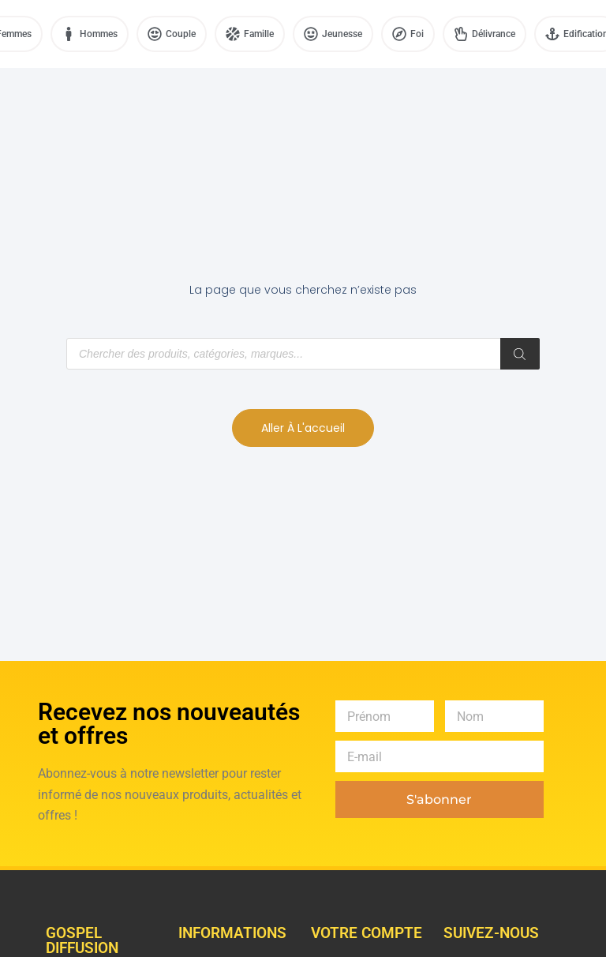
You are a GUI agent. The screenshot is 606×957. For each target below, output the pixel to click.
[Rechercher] (520, 354)
